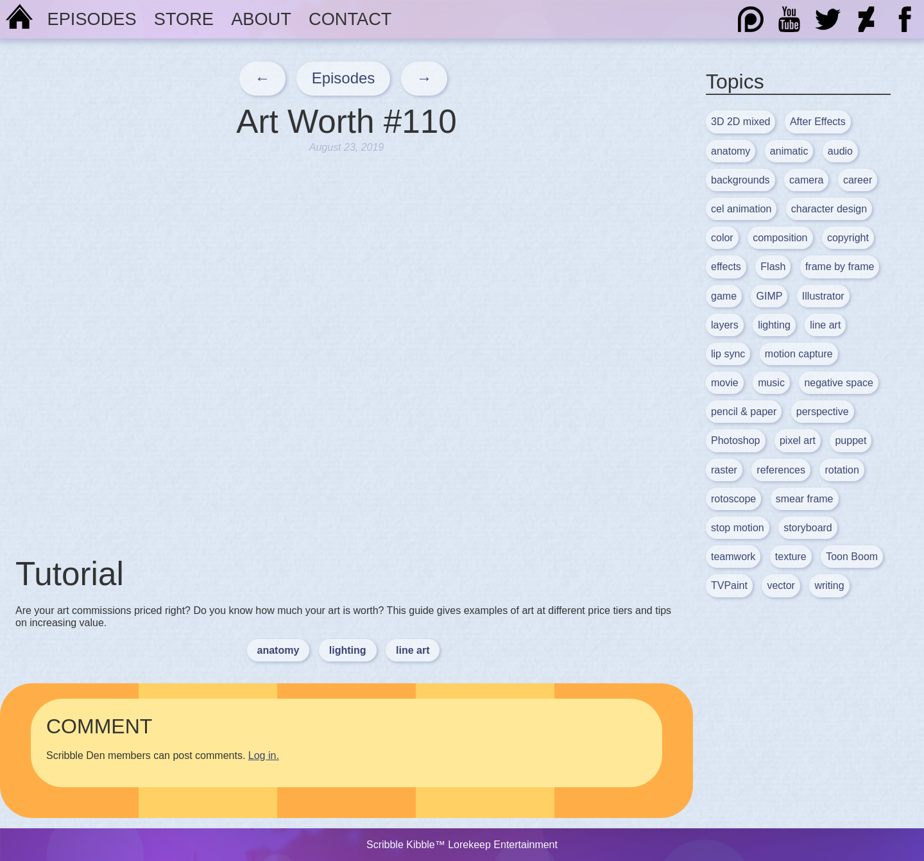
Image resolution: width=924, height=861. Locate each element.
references (781, 470)
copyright (848, 237)
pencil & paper (743, 411)
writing (829, 585)
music (771, 382)
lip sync (728, 353)
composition (780, 237)
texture (791, 556)
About (261, 19)
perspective (822, 411)
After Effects (818, 121)
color (722, 237)
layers (725, 325)
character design (829, 208)
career (857, 180)
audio (840, 151)
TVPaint (729, 585)
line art (412, 650)
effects (726, 266)
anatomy (278, 650)
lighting (347, 650)
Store (184, 19)
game (724, 296)
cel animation (741, 208)
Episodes (92, 19)
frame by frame (840, 266)
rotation (842, 470)
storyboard (807, 527)
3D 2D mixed (740, 121)
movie (725, 382)
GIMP (769, 296)
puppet (850, 440)
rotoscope (733, 498)
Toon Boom (852, 556)
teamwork (733, 556)
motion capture (799, 353)
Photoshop (735, 440)
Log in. (263, 755)
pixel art (798, 440)
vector (781, 585)
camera (806, 180)
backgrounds (740, 180)
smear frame (805, 498)
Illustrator (823, 296)
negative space (838, 382)
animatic (789, 151)
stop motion (737, 527)
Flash (772, 266)
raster (724, 470)
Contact (350, 19)
